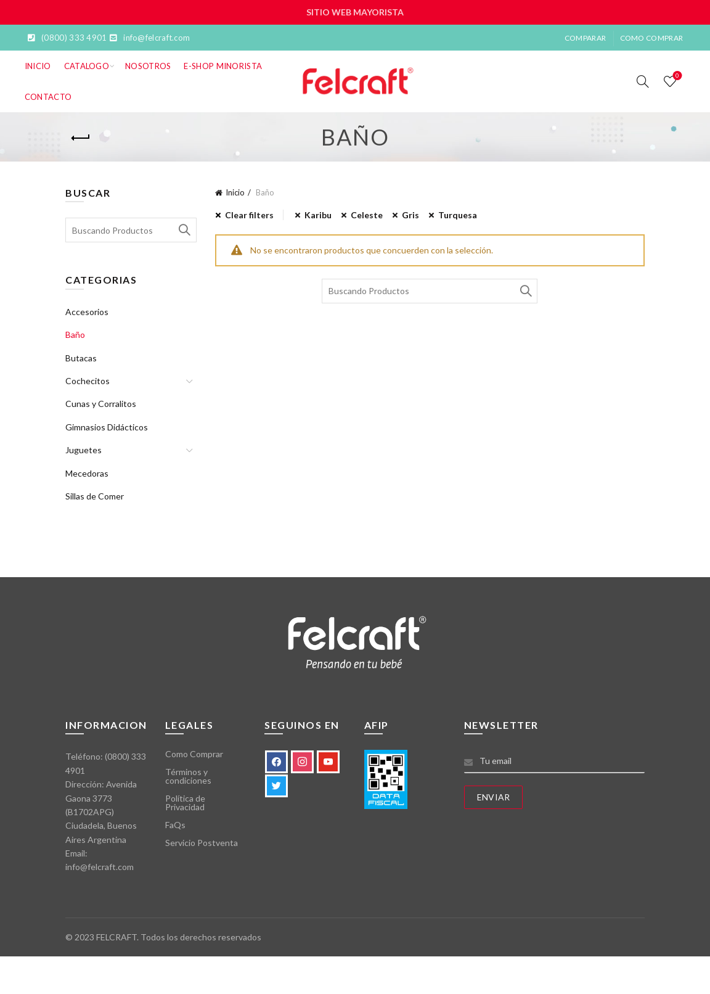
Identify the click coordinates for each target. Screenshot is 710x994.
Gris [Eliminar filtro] (410, 215)
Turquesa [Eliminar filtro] (457, 215)
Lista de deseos (676, 76)
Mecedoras (86, 473)
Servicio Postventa (201, 842)
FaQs (175, 824)
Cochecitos (87, 381)
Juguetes (83, 450)
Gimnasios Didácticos (106, 427)
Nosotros (148, 66)
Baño (75, 334)
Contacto (48, 97)
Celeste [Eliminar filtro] (367, 215)
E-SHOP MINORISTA (223, 66)
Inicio (38, 66)
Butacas (81, 358)
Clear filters (249, 215)
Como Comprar (651, 38)
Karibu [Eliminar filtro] (318, 215)
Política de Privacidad (185, 802)
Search (525, 291)
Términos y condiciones (188, 776)
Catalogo (86, 66)
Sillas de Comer (94, 496)
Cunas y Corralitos (100, 403)
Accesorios (86, 311)
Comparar (585, 38)
